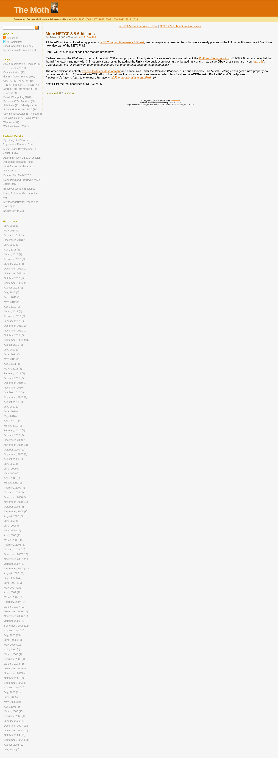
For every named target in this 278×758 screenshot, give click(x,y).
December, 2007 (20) (16, 554)
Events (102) (27, 76)
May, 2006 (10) (12, 644)
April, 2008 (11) (12, 535)
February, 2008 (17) (15, 544)
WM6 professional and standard (131, 77)
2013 (135, 19)
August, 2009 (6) (13, 459)
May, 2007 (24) (12, 587)
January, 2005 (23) (14, 720)
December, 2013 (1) (15, 240)
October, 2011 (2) (14, 335)
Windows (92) (11, 122)
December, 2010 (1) (15, 382)
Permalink (69, 93)
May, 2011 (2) (12, 359)
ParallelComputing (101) (17, 97)
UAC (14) (32, 109)
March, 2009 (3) (13, 482)
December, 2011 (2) (15, 325)
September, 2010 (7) (15, 397)
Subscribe (10, 37)
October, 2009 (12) (14, 449)
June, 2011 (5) (12, 354)
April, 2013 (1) (12, 249)
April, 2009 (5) (12, 478)
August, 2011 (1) (13, 344)
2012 (128, 19)
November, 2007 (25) (16, 559)
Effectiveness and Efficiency (19, 188)
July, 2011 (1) (11, 349)
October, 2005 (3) (14, 678)
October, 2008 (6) (14, 506)
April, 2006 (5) (12, 649)
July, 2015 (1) (11, 225)
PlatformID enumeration (214, 58)
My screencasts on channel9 (19, 50)
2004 (74, 19)
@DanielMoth (13, 41)
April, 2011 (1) (12, 363)
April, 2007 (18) (12, 592)
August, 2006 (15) (14, 630)
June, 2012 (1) (12, 297)
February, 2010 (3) (14, 430)
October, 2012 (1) (14, 278)
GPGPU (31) (10, 80)
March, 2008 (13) (13, 540)
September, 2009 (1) (15, 454)
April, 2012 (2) (12, 306)
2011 (121, 19)
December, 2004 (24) (16, 725)
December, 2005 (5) (15, 668)
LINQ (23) (33, 85)
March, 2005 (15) (13, 711)
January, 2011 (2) (14, 378)
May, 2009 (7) (12, 473)
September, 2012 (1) (15, 283)
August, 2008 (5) (13, 516)
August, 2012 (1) (13, 287)
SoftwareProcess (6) (14, 109)
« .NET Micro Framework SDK (138, 26)
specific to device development (101, 71)
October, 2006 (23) (14, 620)
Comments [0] (53, 93)
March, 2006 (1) (13, 654)
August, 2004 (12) (14, 744)
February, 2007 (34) (15, 601)
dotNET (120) (11, 76)
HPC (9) (23, 80)
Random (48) (28, 101)
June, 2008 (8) (12, 525)
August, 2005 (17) (14, 687)
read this (257, 61)
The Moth (31, 10)
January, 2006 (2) (14, 663)
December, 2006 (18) (16, 611)
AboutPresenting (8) (14, 64)
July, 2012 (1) (11, 292)
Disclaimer (175, 101)
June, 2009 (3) (12, 468)
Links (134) (20, 84)
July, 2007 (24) (12, 578)
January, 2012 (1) (14, 321)
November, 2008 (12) (16, 501)
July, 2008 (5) (11, 520)
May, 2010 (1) (12, 416)
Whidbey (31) (33, 118)
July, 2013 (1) (11, 244)
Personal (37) (11, 101)
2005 (81, 19)
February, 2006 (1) (14, 659)
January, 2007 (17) (14, 606)
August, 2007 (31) (14, 573)
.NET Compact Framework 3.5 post (122, 42)
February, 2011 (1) (14, 373)
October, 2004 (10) (14, 735)
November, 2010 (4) (15, 387)
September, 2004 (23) (16, 739)
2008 (101, 19)
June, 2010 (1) (12, 411)
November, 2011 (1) (15, 330)
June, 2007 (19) (13, 582)
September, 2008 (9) (15, 511)
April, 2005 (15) (12, 706)
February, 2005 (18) (15, 716)
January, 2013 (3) (14, 263)
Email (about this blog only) (18, 46)
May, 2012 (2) (12, 302)
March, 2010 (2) (13, 425)
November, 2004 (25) (16, 730)
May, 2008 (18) (12, 530)
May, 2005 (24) (12, 701)
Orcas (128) (10, 93)
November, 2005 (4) (15, 673)
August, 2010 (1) (13, 402)
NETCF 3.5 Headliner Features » (180, 26)
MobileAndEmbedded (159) (20, 88)
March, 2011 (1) (13, 368)
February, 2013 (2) (14, 259)
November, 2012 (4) (15, 273)
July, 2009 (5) (11, 463)
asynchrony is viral (13, 210)
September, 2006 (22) (16, 625)
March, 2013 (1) (13, 254)
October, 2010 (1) (14, 392)
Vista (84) (36, 113)
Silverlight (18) (29, 105)
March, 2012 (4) (13, 311)
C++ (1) (7, 68)
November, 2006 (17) (16, 616)
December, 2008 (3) (15, 497)
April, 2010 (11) (12, 421)
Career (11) (19, 68)
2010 (115, 19)
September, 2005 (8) (15, 682)
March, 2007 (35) (13, 597)
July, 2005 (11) (12, 692)
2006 (88, 19)
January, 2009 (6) (14, 492)
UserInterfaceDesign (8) (16, 113)
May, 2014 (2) (12, 230)
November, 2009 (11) (16, 444)
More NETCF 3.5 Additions (70, 33)
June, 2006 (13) (13, 639)
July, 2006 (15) (12, 635)
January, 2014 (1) (14, 235)
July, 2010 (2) (11, 406)
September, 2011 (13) (16, 340)
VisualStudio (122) (13, 118)
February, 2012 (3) (14, 316)
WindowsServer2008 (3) (16, 126)
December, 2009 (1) (15, 440)
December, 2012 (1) (15, 268)
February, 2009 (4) (14, 487)
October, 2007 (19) (14, 563)
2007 (95, 19)
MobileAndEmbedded (87, 37)
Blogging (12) (34, 64)
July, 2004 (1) (11, 749)
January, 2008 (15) (14, 549)
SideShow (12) (11, 105)
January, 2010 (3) (14, 435)
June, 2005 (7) (12, 697)
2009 (108, 19)
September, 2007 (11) (16, 568)
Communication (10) (14, 72)
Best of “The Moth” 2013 (17, 175)
